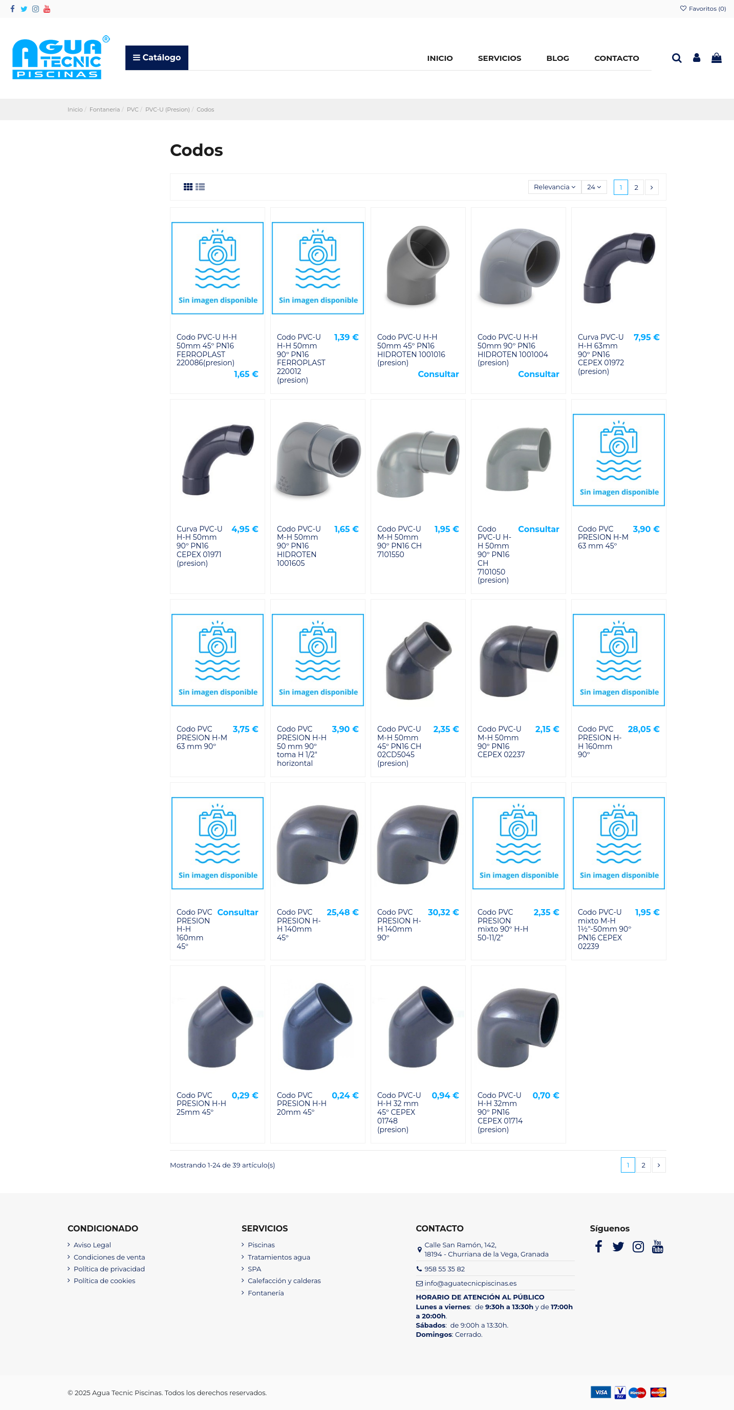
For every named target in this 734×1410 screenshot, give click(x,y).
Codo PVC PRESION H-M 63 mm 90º (202, 737)
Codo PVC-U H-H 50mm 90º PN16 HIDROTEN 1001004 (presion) (513, 350)
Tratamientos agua (279, 1257)
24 (594, 187)
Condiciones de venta (109, 1257)
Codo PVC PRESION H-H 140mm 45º (299, 925)
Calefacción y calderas (284, 1280)
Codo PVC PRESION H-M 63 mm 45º (603, 537)
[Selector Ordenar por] (554, 187)
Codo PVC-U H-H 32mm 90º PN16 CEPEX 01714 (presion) (500, 1112)
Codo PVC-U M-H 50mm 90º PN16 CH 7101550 (399, 541)
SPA (254, 1269)
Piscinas (261, 1245)
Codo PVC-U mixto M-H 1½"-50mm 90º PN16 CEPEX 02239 (604, 929)
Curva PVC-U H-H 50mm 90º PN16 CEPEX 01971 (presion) (200, 546)
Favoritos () (702, 8)
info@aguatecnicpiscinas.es (470, 1283)
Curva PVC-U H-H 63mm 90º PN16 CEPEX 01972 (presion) (601, 354)
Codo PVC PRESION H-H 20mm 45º (302, 1104)
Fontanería (266, 1293)
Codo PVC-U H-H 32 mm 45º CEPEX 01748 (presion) (399, 1112)
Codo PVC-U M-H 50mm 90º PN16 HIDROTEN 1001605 (299, 546)
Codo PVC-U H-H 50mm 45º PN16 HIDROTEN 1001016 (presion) (411, 350)
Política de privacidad (109, 1269)
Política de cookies (104, 1280)
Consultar (438, 374)
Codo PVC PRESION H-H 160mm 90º (600, 741)
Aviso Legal (92, 1245)
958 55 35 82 (444, 1269)
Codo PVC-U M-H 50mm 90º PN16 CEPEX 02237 (501, 741)
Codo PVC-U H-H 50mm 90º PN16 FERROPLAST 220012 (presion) (301, 359)
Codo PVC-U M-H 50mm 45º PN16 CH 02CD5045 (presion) (399, 746)
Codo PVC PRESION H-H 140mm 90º (399, 925)
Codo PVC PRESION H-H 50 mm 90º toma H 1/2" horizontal (302, 746)
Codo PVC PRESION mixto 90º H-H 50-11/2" (503, 925)
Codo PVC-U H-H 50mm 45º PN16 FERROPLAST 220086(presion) (207, 350)
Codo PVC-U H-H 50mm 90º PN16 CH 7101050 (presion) (494, 554)
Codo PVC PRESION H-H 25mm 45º (201, 1104)
